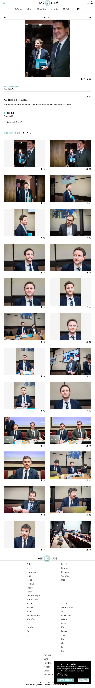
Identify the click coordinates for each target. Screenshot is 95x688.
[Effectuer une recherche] (88, 3)
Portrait (64, 564)
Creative (30, 588)
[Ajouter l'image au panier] (84, 79)
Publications (41, 9)
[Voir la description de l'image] (87, 79)
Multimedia (65, 572)
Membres (18, 9)
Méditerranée (66, 615)
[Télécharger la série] (27, 133)
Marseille (30, 627)
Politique (30, 564)
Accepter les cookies (65, 680)
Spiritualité (30, 584)
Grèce (63, 651)
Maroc (63, 639)
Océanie (64, 619)
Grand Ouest (31, 607)
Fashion (29, 591)
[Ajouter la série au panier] (31, 133)
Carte (28, 9)
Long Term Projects (34, 595)
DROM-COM (31, 619)
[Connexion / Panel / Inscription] (92, 3)
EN (90, 96)
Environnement (32, 572)
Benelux (64, 631)
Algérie (63, 643)
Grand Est (30, 603)
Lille (28, 623)
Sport (29, 576)
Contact (65, 9)
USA (62, 627)
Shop (63, 580)
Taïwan (63, 635)
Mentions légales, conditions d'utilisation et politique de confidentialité (47, 685)
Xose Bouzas (9, 89)
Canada (63, 623)
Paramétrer (83, 680)
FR (87, 96)
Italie (63, 647)
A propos (54, 9)
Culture (29, 580)
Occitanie (30, 611)
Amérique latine (67, 607)
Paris (28, 631)
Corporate (65, 568)
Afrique (64, 603)
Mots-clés (10, 113)
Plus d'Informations (62, 675)
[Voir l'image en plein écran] (90, 79)
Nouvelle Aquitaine (33, 615)
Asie (62, 611)
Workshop (65, 576)
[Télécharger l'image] (82, 79)
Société (29, 568)
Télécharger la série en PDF (15, 122)
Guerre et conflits (33, 599)
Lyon (28, 635)
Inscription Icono (50, 674)
